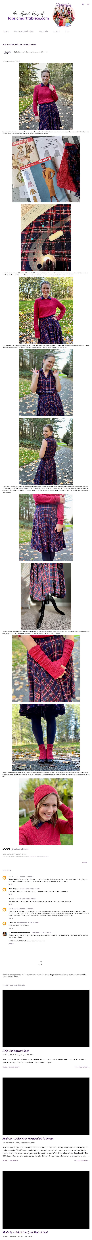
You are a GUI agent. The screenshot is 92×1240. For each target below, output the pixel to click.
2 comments (13, 1161)
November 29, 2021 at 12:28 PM (22, 909)
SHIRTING (45, 856)
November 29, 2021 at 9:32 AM (25, 899)
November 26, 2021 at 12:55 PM (22, 877)
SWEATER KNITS (33, 856)
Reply (11, 884)
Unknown (12, 922)
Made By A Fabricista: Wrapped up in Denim (28, 1138)
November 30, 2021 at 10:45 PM (28, 922)
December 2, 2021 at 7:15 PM (41, 932)
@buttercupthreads (20, 849)
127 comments (14, 1067)
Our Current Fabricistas (23, 31)
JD (10, 877)
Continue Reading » (81, 1067)
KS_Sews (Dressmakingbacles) (19, 932)
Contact (55, 31)
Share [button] (84, 862)
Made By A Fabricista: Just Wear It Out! (25, 1232)
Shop (66, 31)
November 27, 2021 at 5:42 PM (30, 889)
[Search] (83, 4)
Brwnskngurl (13, 889)
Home (5, 31)
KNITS (40, 856)
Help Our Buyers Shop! (16, 1050)
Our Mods (42, 31)
